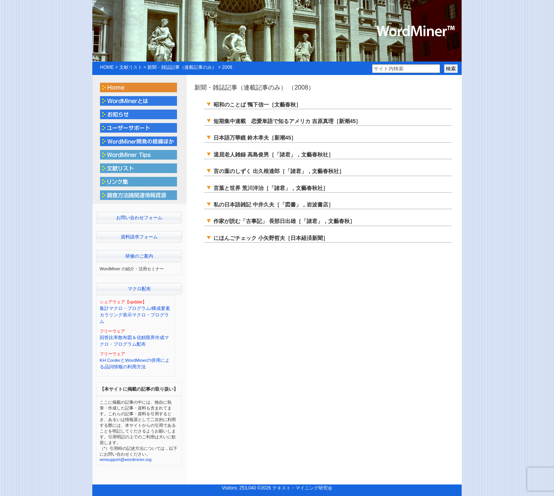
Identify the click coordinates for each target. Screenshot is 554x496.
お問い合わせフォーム (139, 217)
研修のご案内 (139, 256)
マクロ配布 (139, 288)
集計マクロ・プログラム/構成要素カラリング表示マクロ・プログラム (135, 315)
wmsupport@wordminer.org (126, 459)
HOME (107, 67)
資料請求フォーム (139, 237)
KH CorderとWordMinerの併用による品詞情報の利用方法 (135, 363)
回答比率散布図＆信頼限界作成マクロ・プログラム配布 (134, 340)
